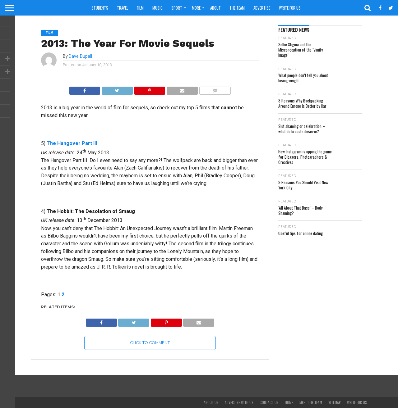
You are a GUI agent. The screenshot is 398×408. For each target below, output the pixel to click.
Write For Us (290, 8)
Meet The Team (310, 402)
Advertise (261, 8)
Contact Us (269, 402)
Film (140, 8)
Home (289, 402)
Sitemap (334, 402)
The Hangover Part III (72, 143)
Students (99, 8)
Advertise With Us (239, 402)
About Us (211, 402)
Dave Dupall (80, 56)
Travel (122, 8)
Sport (176, 8)
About (215, 8)
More (196, 8)
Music (157, 8)
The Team (237, 8)
